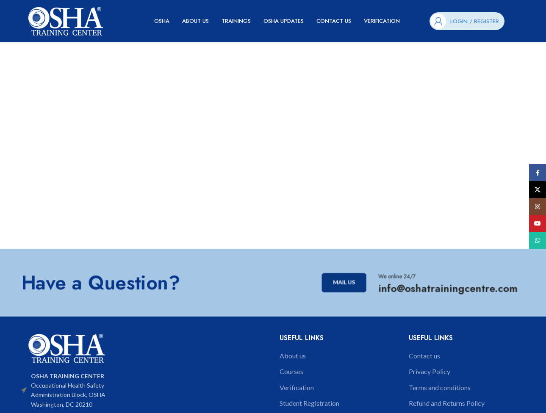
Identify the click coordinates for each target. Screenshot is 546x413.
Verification (297, 387)
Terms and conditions (440, 387)
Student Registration (309, 403)
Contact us (424, 356)
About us (293, 356)
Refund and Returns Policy (447, 403)
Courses (291, 371)
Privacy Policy (429, 371)
